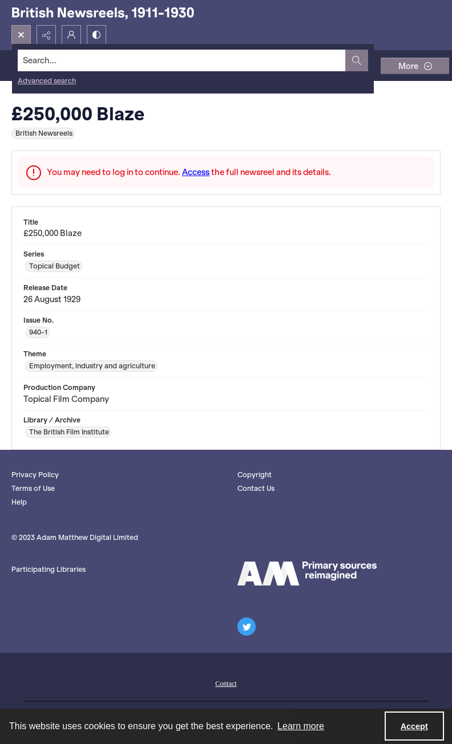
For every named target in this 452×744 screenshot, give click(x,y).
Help (19, 502)
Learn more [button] (300, 726)
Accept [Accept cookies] (414, 726)
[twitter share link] (246, 626)
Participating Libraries (48, 569)
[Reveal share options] (46, 35)
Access (195, 172)
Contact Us (256, 488)
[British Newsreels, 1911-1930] (102, 12)
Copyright (254, 474)
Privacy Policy (35, 474)
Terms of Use (33, 488)
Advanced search (47, 80)
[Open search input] (21, 35)
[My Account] (71, 35)
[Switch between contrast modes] (96, 35)
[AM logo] (307, 574)
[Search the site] (181, 60)
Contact (225, 684)
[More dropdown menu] (415, 66)
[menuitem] (225, 682)
